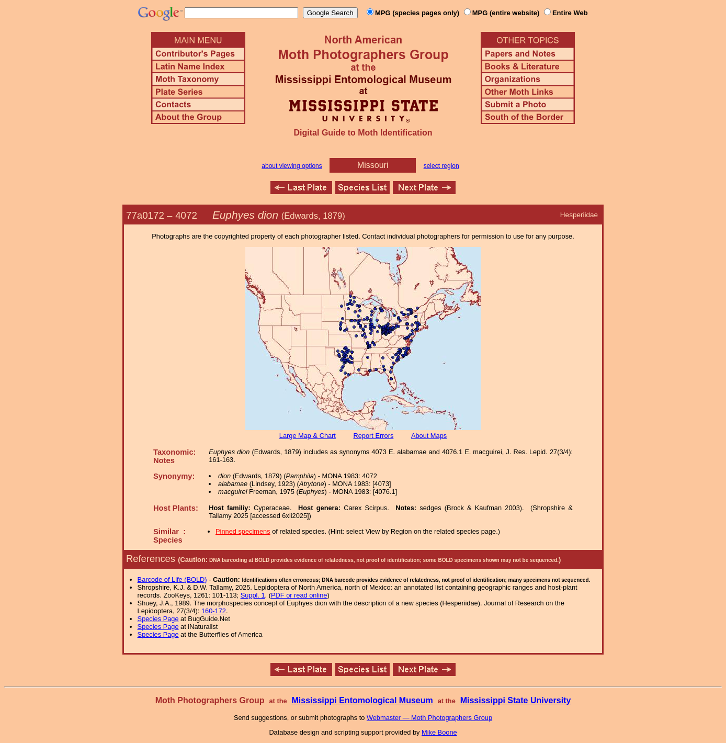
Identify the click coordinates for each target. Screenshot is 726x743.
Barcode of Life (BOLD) (172, 579)
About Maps (429, 436)
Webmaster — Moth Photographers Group (429, 718)
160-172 (213, 611)
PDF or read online (299, 595)
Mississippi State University (515, 700)
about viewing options (292, 166)
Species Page (158, 619)
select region (441, 166)
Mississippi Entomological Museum (362, 700)
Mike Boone (439, 732)
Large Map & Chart (307, 436)
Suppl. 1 (253, 595)
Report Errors (374, 436)
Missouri (373, 165)
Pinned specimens (242, 531)
